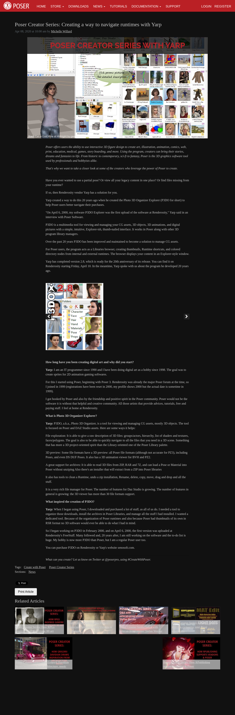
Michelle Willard (61, 31)
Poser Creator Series (61, 567)
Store (55, 6)
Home (41, 6)
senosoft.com (126, 547)
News (97, 6)
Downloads (79, 6)
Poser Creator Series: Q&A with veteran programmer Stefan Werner (141, 629)
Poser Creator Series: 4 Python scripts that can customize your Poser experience (194, 627)
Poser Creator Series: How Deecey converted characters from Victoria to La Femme (90, 627)
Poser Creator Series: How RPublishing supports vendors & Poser (186, 664)
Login (206, 6)
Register (222, 6)
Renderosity (53, 266)
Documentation (145, 6)
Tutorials (118, 6)
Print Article (26, 591)
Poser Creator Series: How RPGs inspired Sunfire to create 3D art (35, 629)
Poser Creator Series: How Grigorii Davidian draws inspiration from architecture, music (42, 664)
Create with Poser (35, 567)
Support (173, 6)
